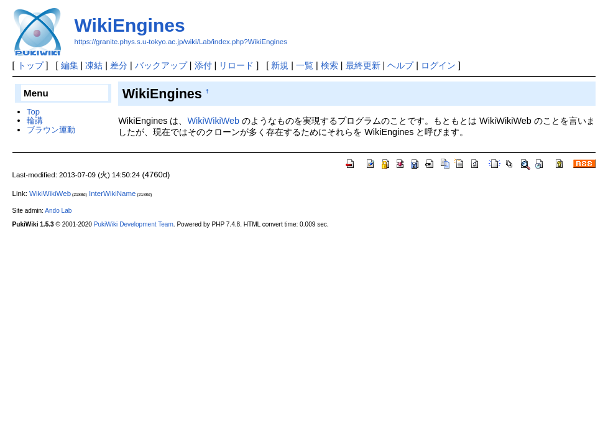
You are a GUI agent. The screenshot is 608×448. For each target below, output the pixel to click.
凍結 (94, 65)
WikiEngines (130, 25)
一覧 (304, 65)
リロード (236, 65)
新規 (279, 65)
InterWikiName (112, 193)
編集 (69, 65)
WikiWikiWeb (213, 121)
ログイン (438, 65)
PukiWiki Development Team (133, 224)
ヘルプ (400, 65)
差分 (118, 65)
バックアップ (161, 65)
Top (33, 111)
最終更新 (363, 65)
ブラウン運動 (51, 129)
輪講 (35, 120)
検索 (329, 65)
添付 (203, 65)
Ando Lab (58, 210)
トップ (30, 65)
